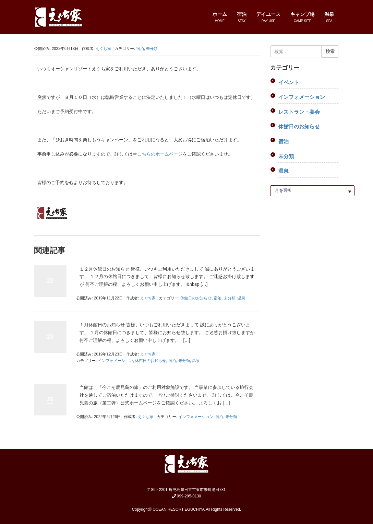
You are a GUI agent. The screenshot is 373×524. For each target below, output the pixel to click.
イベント (288, 82)
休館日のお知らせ (195, 298)
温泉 (241, 298)
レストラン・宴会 (299, 112)
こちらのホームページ (160, 154)
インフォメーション (115, 360)
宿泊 (140, 48)
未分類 (152, 48)
